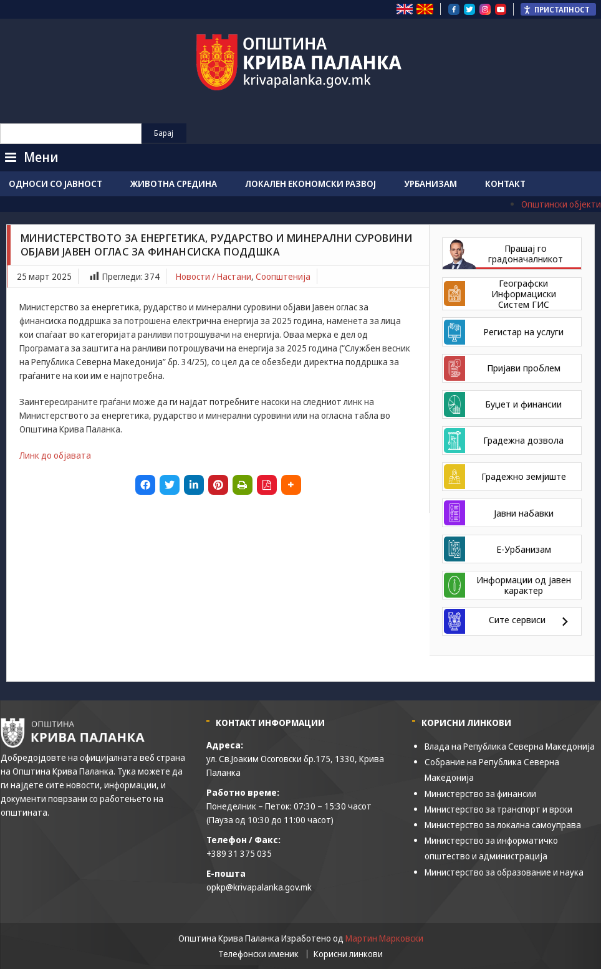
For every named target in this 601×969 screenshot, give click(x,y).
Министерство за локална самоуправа (503, 825)
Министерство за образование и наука (504, 872)
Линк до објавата (55, 455)
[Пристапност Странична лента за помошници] (558, 9)
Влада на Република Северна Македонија (510, 746)
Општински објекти (561, 204)
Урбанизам (430, 183)
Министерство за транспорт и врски (498, 809)
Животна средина (173, 183)
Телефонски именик (258, 954)
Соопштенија (283, 276)
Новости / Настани (213, 276)
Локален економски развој (310, 183)
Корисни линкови (348, 954)
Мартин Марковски (384, 938)
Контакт (505, 183)
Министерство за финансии (480, 794)
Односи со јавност (55, 183)
